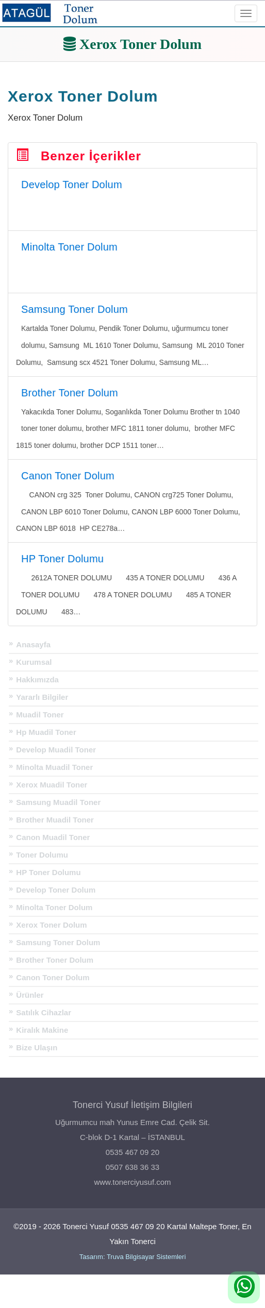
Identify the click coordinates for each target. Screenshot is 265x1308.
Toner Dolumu (42, 854)
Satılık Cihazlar (43, 1012)
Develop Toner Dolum (55, 889)
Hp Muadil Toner (46, 732)
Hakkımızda (37, 679)
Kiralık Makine (42, 1030)
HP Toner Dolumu (48, 872)
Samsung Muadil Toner (58, 802)
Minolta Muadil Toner (54, 767)
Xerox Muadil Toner (51, 784)
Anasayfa (33, 644)
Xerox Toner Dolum (51, 924)
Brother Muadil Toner (55, 819)
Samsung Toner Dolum (58, 942)
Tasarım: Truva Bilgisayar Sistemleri (132, 1257)
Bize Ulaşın (36, 1047)
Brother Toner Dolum (54, 959)
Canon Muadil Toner (53, 837)
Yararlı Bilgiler (42, 697)
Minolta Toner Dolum (54, 907)
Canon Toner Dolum (52, 977)
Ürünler (29, 995)
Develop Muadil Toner (56, 749)
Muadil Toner (39, 714)
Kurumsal (34, 662)
